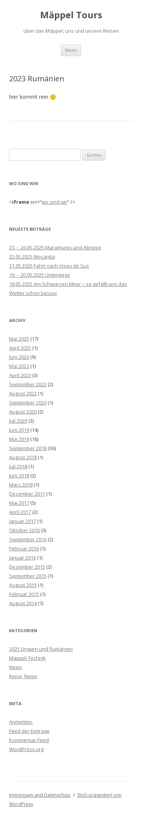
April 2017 (20, 512)
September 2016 (28, 539)
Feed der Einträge (29, 731)
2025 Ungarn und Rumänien (41, 648)
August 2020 (23, 411)
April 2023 (20, 375)
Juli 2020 (18, 420)
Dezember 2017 (27, 493)
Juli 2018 (18, 466)
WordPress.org (26, 749)
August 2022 (23, 393)
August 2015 (23, 585)
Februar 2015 (24, 594)
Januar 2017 (22, 521)
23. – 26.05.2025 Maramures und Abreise (55, 247)
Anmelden (21, 721)
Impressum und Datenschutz (39, 795)
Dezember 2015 (27, 566)
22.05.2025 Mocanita (32, 256)
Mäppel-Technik (27, 658)
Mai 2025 (19, 338)
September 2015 (28, 575)
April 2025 (20, 347)
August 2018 (23, 457)
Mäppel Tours (71, 15)
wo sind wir (54, 201)
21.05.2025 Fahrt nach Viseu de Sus (49, 265)
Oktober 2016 (24, 530)
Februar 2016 (24, 548)
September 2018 (28, 448)
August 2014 (23, 603)
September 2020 (28, 402)
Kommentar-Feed (29, 740)
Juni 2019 (19, 429)
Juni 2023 (19, 357)
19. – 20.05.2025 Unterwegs (39, 274)
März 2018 (21, 484)
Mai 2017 (19, 502)
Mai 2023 (19, 366)
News (15, 667)
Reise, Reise (23, 676)
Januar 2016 (22, 557)
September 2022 (28, 384)
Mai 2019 (19, 439)
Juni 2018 (19, 475)
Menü (71, 50)
